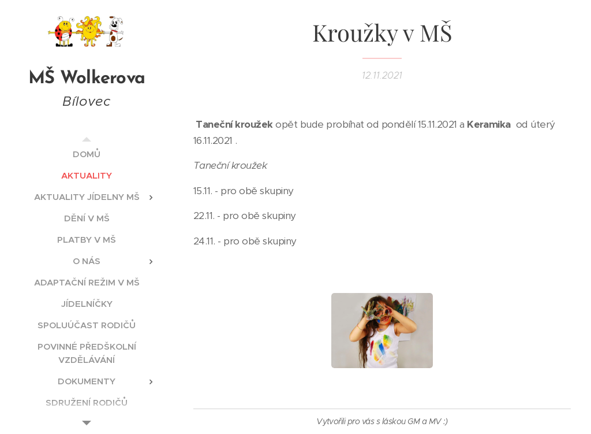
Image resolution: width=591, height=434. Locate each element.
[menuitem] (86, 154)
